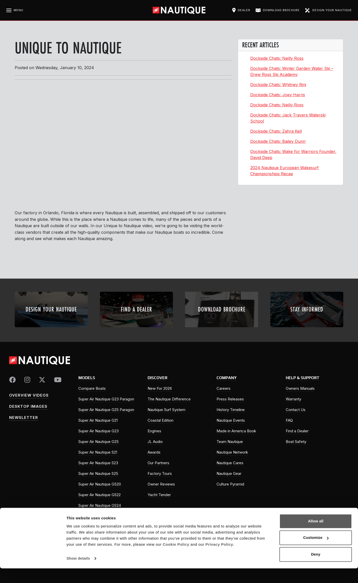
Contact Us (296, 409)
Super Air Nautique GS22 (99, 494)
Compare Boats (92, 388)
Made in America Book (236, 431)
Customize (316, 552)
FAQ (289, 420)
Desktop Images (28, 406)
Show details (78, 573)
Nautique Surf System (166, 409)
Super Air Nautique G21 (98, 420)
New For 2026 (160, 388)
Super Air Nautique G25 (98, 441)
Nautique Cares (230, 462)
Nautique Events (231, 420)
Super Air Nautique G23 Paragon (106, 399)
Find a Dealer (297, 431)
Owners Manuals (300, 388)
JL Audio (155, 441)
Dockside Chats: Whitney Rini (278, 84)
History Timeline (231, 409)
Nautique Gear (229, 473)
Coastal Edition (160, 420)
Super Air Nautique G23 (98, 431)
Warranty (293, 399)
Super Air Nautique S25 (98, 473)
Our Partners (158, 462)
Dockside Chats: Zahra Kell (276, 131)
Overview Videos (29, 395)
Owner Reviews (161, 484)
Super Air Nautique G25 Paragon (106, 409)
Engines (154, 431)
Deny (315, 569)
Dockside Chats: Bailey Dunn (278, 141)
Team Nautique (230, 441)
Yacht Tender (159, 494)
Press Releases (230, 399)
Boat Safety (296, 441)
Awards (154, 452)
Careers (223, 388)
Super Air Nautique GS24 (99, 505)
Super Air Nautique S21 (97, 452)
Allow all (316, 536)
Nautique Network (232, 452)
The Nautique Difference (169, 399)
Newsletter (23, 417)
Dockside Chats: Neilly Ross (276, 58)
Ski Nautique (89, 516)
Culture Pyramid (230, 484)
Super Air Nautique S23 (98, 462)
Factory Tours (160, 473)
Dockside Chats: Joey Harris (277, 94)
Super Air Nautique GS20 (99, 484)
